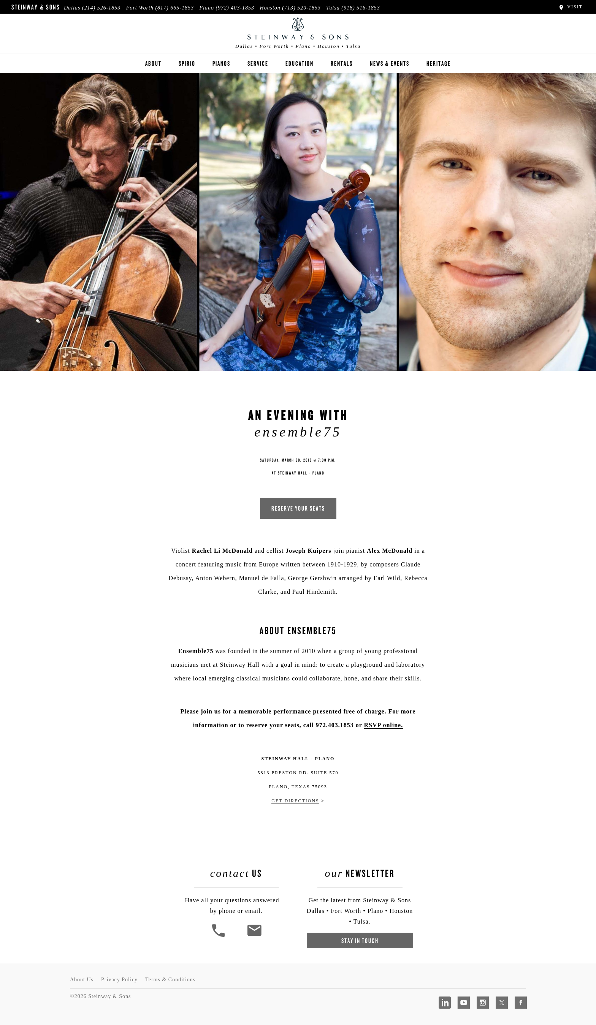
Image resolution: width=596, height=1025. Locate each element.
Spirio (187, 63)
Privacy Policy (119, 979)
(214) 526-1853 (101, 8)
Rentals (342, 63)
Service (257, 63)
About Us (82, 979)
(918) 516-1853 (360, 8)
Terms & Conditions (170, 979)
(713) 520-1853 (301, 8)
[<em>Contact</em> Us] (254, 936)
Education (299, 63)
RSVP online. (383, 725)
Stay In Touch (360, 940)
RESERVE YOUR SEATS (298, 508)
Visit (570, 6)
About (153, 63)
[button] (219, 936)
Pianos (221, 63)
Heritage (438, 63)
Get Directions (295, 801)
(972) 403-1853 (235, 8)
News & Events (389, 63)
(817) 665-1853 (174, 8)
